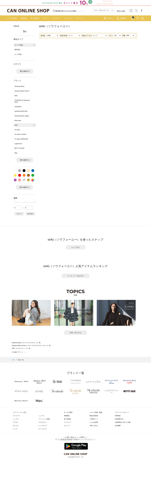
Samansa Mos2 (19, 86)
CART (132, 18)
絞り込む (30, 214)
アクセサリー (42, 422)
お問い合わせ (93, 425)
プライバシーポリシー (122, 412)
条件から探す (121, 11)
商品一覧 (21, 360)
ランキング (68, 18)
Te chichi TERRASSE (21, 139)
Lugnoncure (18, 143)
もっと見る (75, 247)
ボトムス (16, 425)
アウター (16, 422)
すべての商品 (12, 18)
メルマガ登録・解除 (95, 412)
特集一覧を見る (75, 333)
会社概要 (118, 425)
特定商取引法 (119, 419)
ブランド (45, 18)
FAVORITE (137, 18)
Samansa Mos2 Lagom (22, 116)
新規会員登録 (93, 416)
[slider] (15, 202)
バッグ (15, 429)
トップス (16, 419)
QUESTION (142, 18)
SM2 (16, 96)
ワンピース (16, 416)
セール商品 (18, 54)
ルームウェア (42, 429)
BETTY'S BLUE (19, 148)
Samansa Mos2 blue (21, 111)
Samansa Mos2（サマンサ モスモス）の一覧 (26, 343)
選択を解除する (25, 71)
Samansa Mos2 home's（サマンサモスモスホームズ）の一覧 (31, 345)
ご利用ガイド (93, 419)
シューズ (41, 416)
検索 (112, 10)
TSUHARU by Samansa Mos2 (22, 101)
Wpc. (16, 153)
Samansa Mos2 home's (22, 91)
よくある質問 (93, 422)
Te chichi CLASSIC (20, 134)
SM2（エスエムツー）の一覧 (21, 348)
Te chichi (17, 130)
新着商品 (24, 18)
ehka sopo (18, 120)
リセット (19, 214)
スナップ (79, 18)
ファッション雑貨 (44, 419)
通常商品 (17, 49)
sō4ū (16, 125)
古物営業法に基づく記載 (122, 422)
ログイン (110, 18)
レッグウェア (42, 425)
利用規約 (118, 416)
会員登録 (123, 18)
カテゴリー (57, 18)
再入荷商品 (35, 18)
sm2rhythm (18, 106)
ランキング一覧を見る (75, 276)
